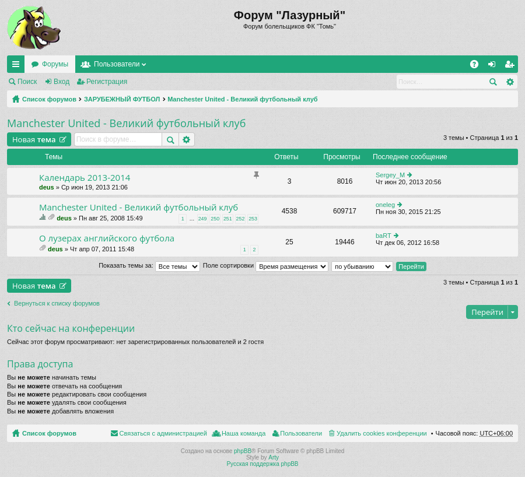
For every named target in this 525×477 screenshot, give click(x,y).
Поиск (27, 82)
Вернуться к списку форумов (57, 303)
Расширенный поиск (509, 82)
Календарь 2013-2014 (84, 177)
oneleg (385, 204)
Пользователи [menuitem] (301, 433)
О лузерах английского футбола (106, 238)
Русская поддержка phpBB (262, 464)
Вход (61, 82)
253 (253, 219)
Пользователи (116, 64)
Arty (273, 457)
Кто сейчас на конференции (71, 328)
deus (46, 187)
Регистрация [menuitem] (511, 66)
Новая (34, 139)
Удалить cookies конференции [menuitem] (382, 433)
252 (240, 219)
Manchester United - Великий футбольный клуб (242, 99)
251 (227, 219)
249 (202, 219)
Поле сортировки (265, 265)
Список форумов (49, 99)
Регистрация (106, 82)
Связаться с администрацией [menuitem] (163, 433)
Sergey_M (390, 174)
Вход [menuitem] (494, 66)
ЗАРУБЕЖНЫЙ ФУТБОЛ (122, 99)
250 (215, 219)
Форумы (55, 64)
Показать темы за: (149, 265)
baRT (383, 235)
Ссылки (18, 66)
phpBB (242, 451)
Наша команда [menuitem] (243, 433)
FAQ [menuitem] (478, 66)
